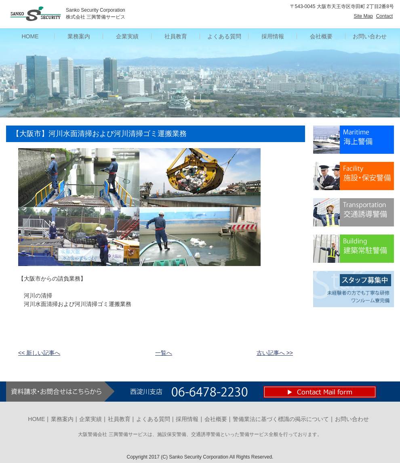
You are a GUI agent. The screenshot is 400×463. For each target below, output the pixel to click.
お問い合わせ (370, 36)
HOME (36, 419)
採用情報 (187, 419)
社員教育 (119, 419)
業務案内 (62, 419)
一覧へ (163, 353)
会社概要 (215, 419)
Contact (384, 16)
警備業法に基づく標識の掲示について (281, 419)
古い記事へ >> (275, 353)
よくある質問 (153, 419)
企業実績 (90, 419)
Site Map (363, 16)
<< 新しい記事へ (39, 353)
